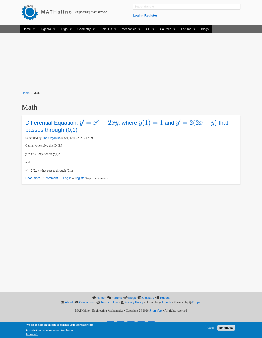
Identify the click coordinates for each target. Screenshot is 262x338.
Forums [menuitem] (187, 30)
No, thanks (226, 327)
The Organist (51, 138)
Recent (165, 297)
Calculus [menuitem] (106, 30)
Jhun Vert (155, 310)
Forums (117, 297)
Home (26, 93)
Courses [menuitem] (166, 30)
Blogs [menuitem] (205, 29)
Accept (211, 327)
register (81, 178)
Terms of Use (109, 302)
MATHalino (56, 12)
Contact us (86, 302)
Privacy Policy (133, 302)
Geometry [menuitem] (84, 30)
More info (32, 334)
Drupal (196, 302)
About (69, 302)
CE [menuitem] (149, 30)
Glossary (148, 297)
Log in (67, 178)
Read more (32, 178)
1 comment (50, 178)
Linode (166, 302)
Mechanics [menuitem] (130, 30)
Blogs (132, 297)
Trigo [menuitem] (65, 30)
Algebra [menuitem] (46, 30)
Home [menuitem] (27, 30)
